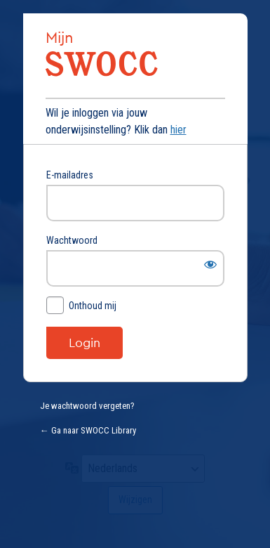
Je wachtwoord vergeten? (87, 405)
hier (178, 129)
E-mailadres (69, 175)
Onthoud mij (92, 305)
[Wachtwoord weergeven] (210, 264)
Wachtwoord (71, 240)
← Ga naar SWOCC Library (88, 430)
